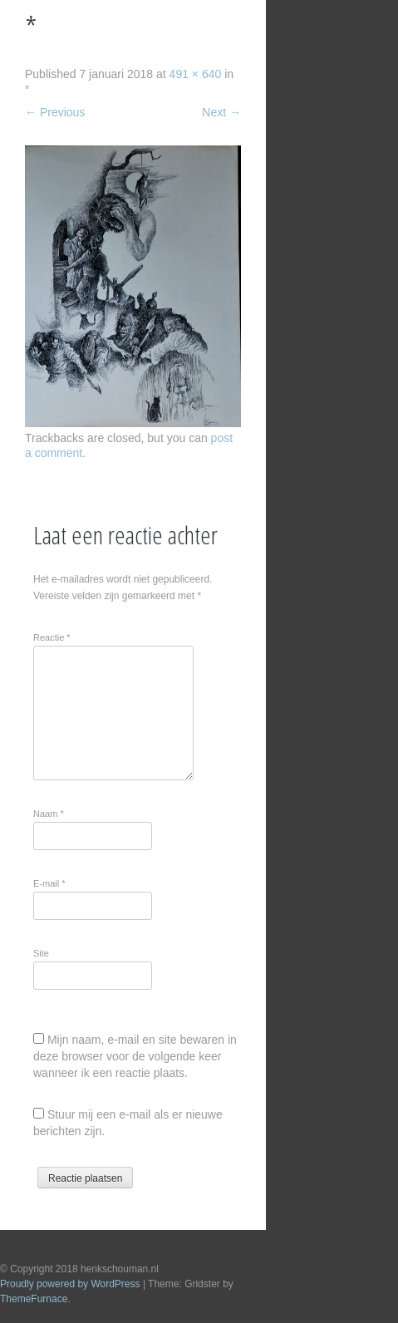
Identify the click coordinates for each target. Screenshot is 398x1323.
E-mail (49, 883)
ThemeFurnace (33, 1299)
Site (41, 953)
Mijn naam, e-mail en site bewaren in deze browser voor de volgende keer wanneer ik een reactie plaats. (135, 1056)
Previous (55, 112)
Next (221, 112)
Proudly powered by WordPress (70, 1284)
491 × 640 (196, 74)
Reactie (52, 637)
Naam (48, 814)
